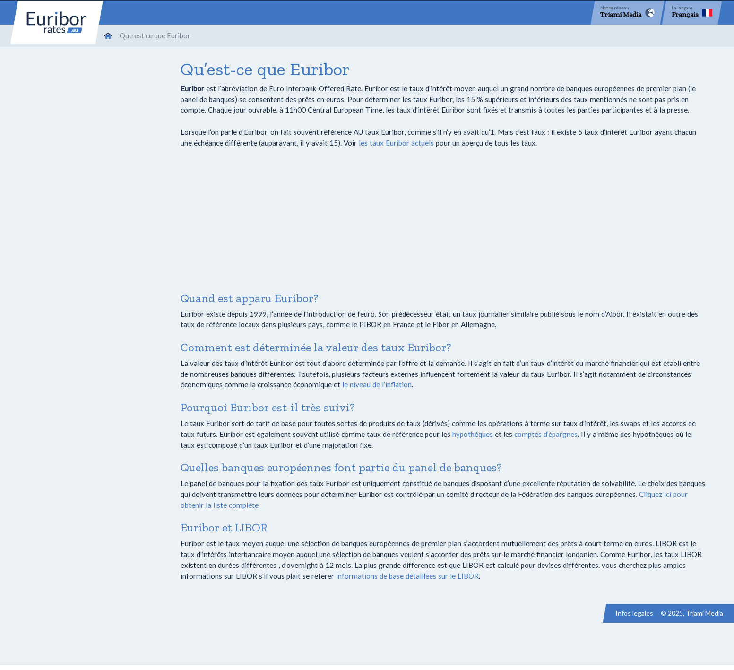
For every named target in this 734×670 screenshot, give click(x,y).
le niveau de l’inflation (377, 384)
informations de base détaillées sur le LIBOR (407, 576)
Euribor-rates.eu (56, 22)
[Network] (627, 13)
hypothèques (472, 434)
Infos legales (634, 613)
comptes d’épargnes (546, 434)
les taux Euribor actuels (396, 143)
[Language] (692, 13)
